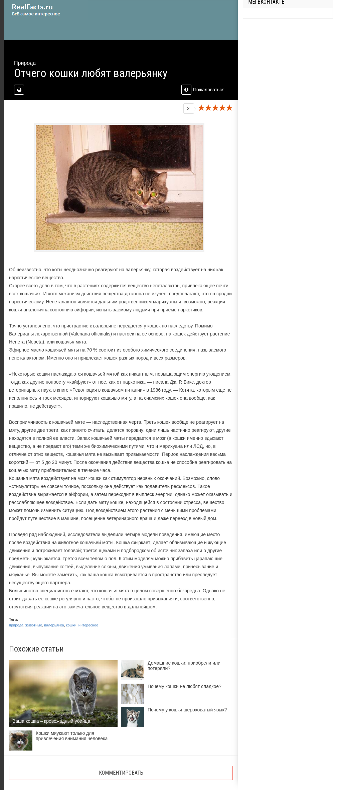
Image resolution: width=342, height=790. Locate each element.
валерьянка (54, 625)
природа (16, 625)
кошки (71, 625)
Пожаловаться (202, 89)
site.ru (46, 10)
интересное (88, 625)
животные (33, 625)
